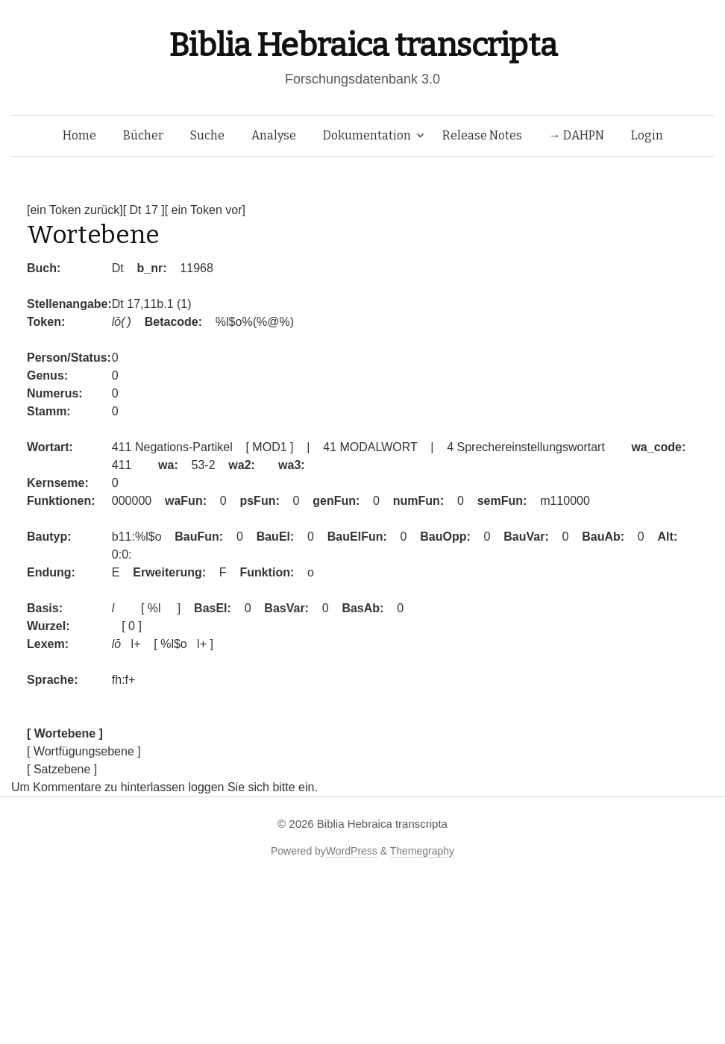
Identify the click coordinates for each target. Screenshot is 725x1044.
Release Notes (482, 135)
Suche (207, 135)
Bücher (143, 135)
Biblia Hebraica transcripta (362, 45)
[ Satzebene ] (62, 769)
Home (79, 135)
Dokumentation (367, 135)
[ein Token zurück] (75, 210)
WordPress (351, 851)
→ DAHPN (576, 135)
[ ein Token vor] (205, 210)
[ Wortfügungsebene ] (84, 751)
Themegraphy (422, 851)
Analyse (273, 135)
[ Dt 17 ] (144, 210)
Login (647, 135)
